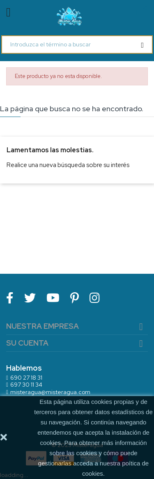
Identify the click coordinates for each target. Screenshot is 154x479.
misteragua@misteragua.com (50, 392)
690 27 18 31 (26, 377)
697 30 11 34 (26, 384)
